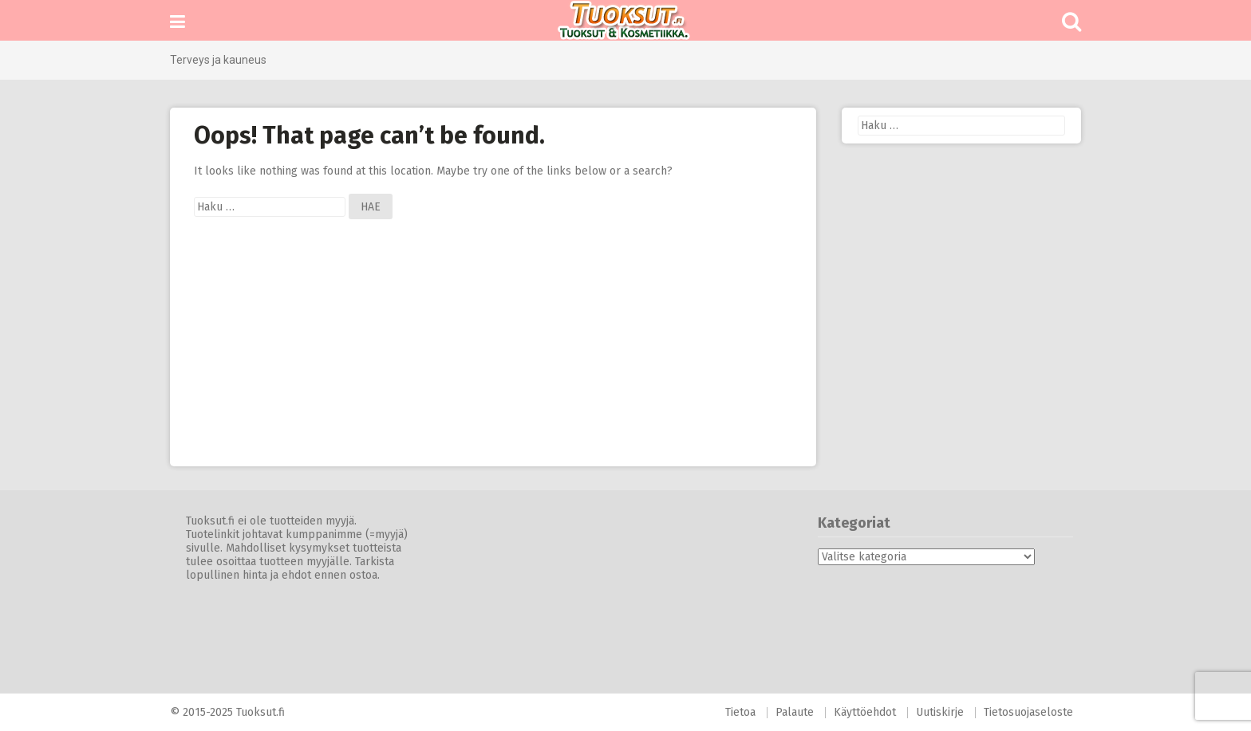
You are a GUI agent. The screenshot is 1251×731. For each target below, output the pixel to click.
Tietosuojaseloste (1028, 712)
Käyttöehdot (865, 712)
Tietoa (740, 712)
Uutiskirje (940, 712)
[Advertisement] (493, 354)
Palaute (794, 712)
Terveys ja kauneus (218, 59)
